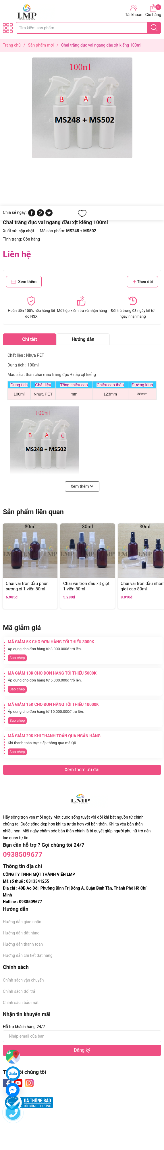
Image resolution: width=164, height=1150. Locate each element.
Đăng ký (82, 1050)
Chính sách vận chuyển (23, 980)
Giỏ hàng (153, 10)
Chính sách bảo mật (20, 1002)
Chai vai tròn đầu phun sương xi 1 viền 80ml (27, 586)
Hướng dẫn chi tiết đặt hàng (28, 955)
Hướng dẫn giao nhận (22, 921)
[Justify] (154, 28)
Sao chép (17, 658)
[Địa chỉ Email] (82, 1036)
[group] (82, 107)
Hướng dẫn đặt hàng (21, 933)
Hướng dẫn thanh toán (23, 944)
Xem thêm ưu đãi (82, 769)
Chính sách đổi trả (19, 991)
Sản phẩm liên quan (33, 512)
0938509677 (23, 854)
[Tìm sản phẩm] (88, 28)
